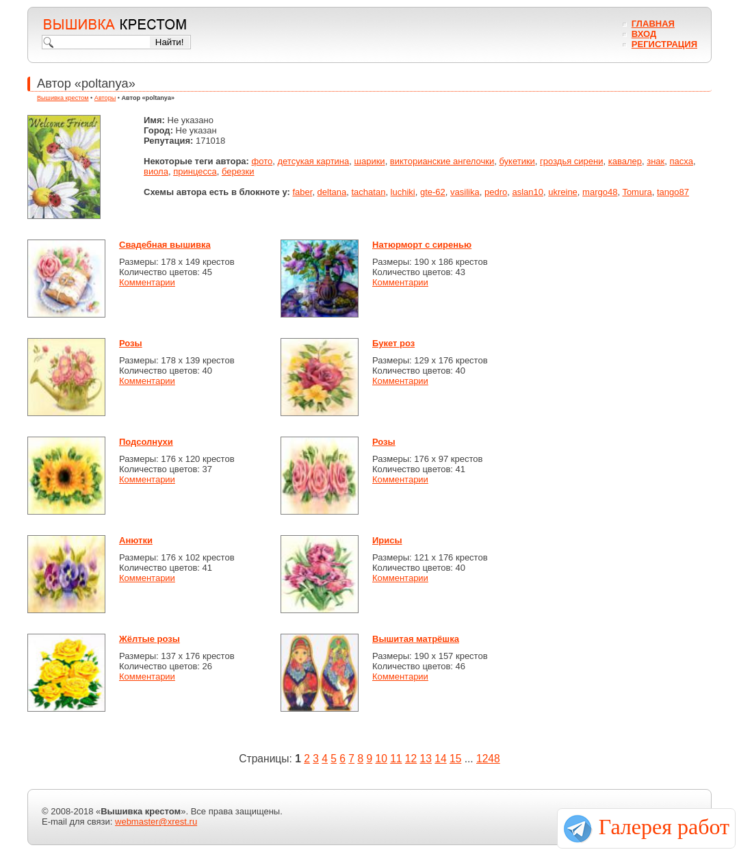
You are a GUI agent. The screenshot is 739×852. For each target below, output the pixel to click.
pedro (495, 192)
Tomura (636, 192)
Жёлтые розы (149, 639)
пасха (681, 161)
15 (455, 758)
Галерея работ (664, 826)
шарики (369, 161)
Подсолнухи (146, 442)
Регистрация (664, 44)
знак (655, 161)
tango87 (673, 192)
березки (238, 171)
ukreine (563, 192)
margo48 (599, 192)
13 (426, 758)
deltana (332, 192)
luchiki (403, 192)
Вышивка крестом (63, 97)
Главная (653, 23)
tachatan (369, 192)
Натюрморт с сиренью (421, 245)
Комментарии (147, 282)
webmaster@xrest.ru (156, 821)
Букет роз (393, 343)
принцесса (194, 171)
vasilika (465, 192)
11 (396, 758)
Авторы (105, 97)
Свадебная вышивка (165, 245)
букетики (516, 161)
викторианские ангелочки (442, 161)
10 (381, 758)
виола (156, 171)
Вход (644, 34)
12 (411, 758)
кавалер (625, 161)
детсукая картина (313, 161)
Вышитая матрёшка (415, 639)
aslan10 (527, 192)
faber (302, 192)
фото (262, 161)
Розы (130, 343)
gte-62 (432, 192)
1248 (488, 758)
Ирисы (387, 540)
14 (440, 758)
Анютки (136, 540)
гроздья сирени (571, 161)
